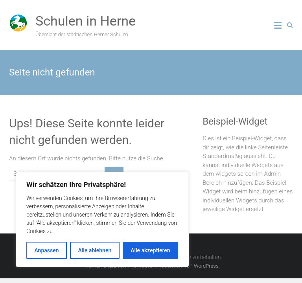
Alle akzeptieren (150, 250)
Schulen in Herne (85, 21)
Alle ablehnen (94, 250)
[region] (102, 219)
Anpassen (46, 250)
